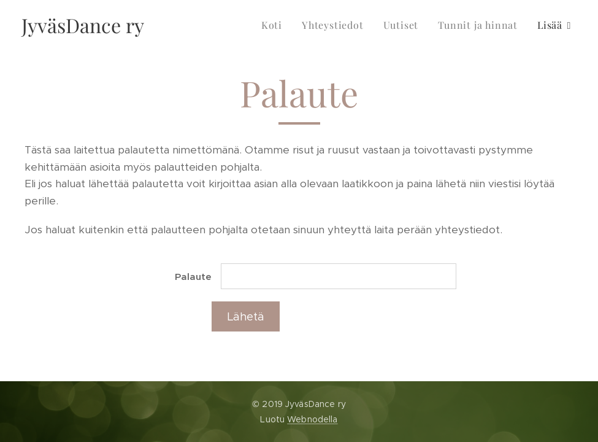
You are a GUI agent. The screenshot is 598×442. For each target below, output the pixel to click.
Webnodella (312, 419)
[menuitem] (275, 25)
